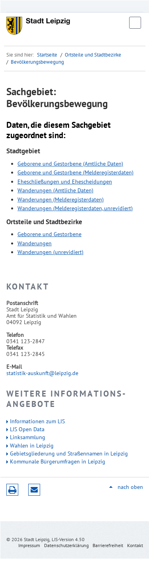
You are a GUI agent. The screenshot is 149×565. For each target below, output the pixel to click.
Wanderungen (34, 243)
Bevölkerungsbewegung (37, 62)
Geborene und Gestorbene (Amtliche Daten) (70, 163)
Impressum (29, 545)
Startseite (47, 54)
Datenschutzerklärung (66, 545)
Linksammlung (27, 437)
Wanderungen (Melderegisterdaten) (60, 199)
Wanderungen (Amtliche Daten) (55, 190)
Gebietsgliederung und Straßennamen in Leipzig (69, 453)
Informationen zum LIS (37, 421)
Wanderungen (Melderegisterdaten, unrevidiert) (75, 208)
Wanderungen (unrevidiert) (50, 252)
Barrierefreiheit (108, 545)
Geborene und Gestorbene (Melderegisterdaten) (75, 172)
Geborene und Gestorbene (49, 234)
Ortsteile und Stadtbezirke (93, 54)
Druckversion (12, 490)
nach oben (130, 487)
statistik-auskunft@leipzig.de (42, 373)
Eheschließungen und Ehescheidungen (64, 181)
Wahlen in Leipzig (32, 445)
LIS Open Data (27, 429)
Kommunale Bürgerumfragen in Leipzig (57, 461)
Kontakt (135, 545)
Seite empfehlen (34, 490)
